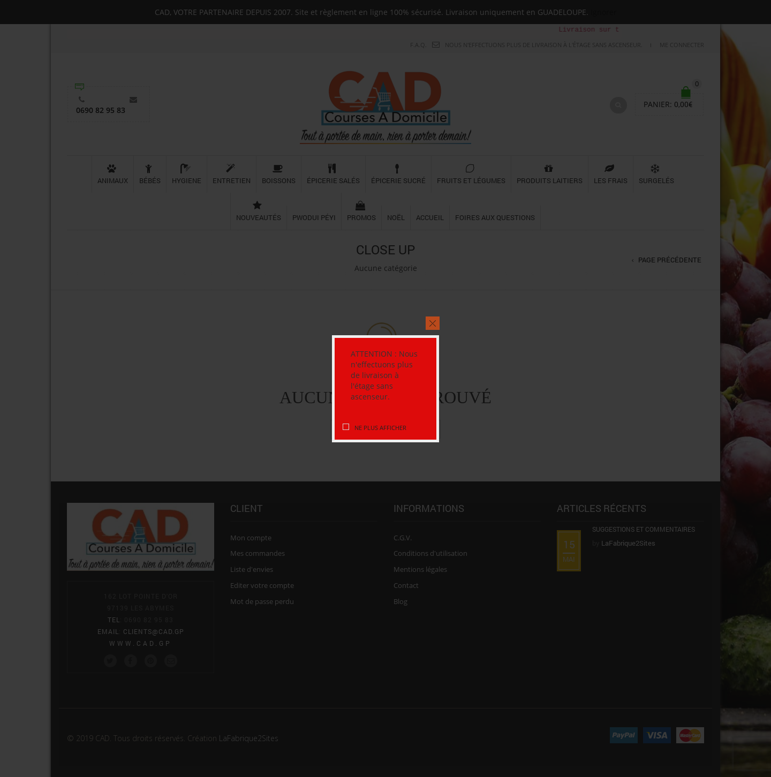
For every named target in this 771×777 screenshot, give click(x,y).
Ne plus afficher (380, 428)
